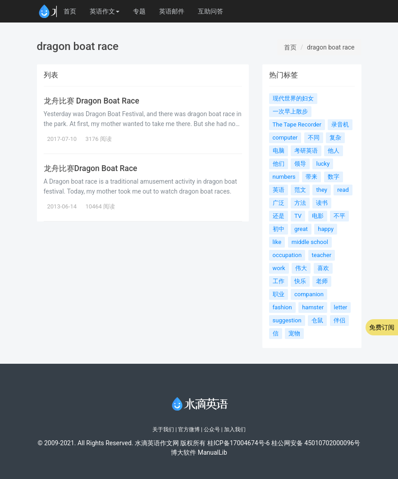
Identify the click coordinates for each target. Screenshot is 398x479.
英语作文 (104, 11)
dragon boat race (330, 47)
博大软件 (183, 452)
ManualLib (212, 452)
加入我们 (235, 429)
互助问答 (210, 11)
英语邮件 (171, 11)
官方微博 (189, 429)
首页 (70, 11)
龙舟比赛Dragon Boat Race (91, 168)
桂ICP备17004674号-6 (238, 443)
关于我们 (163, 429)
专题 (139, 11)
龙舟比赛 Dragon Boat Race (93, 100)
